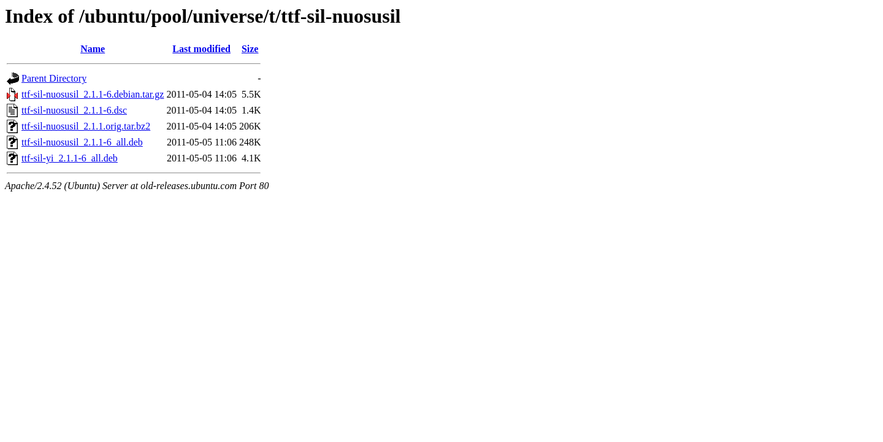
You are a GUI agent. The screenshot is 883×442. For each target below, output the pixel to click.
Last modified (201, 49)
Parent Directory (53, 78)
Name (92, 49)
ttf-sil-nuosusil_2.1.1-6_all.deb (82, 142)
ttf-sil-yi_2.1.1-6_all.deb (69, 158)
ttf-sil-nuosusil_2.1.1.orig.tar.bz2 (85, 126)
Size (250, 49)
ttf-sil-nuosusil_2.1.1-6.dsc (74, 110)
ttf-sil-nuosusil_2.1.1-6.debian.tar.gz (92, 94)
